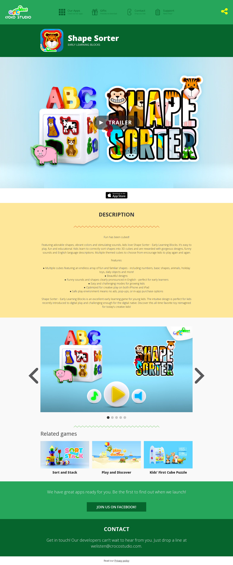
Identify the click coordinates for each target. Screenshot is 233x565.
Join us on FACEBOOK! (116, 506)
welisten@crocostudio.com (116, 546)
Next (199, 376)
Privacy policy (121, 560)
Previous (33, 376)
